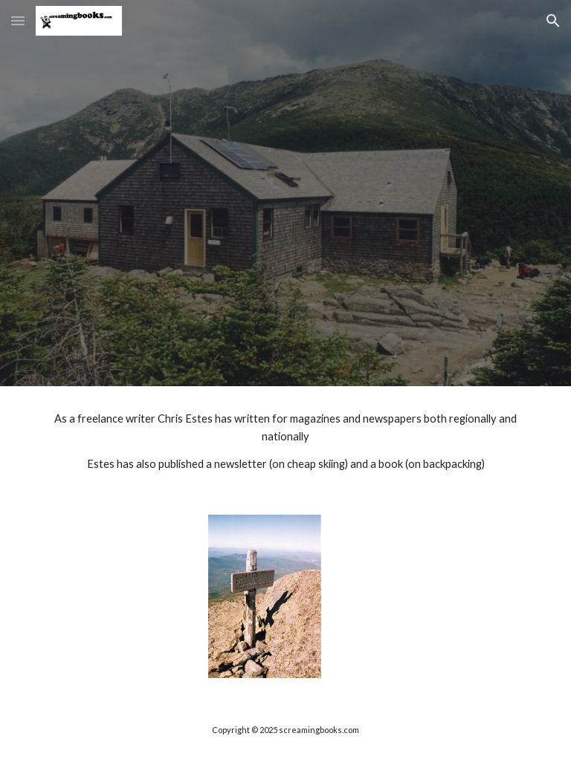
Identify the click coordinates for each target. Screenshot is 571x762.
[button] (18, 20)
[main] (285, 441)
